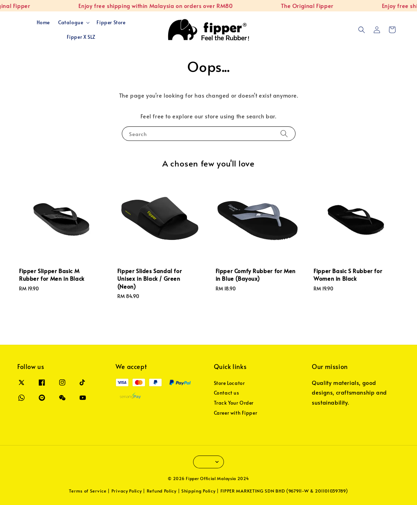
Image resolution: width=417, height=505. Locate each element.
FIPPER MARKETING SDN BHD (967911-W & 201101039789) (284, 491)
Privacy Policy (126, 491)
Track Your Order (234, 402)
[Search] (284, 133)
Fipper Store (111, 22)
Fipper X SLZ (81, 37)
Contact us (226, 392)
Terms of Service (87, 491)
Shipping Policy (198, 491)
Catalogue (70, 22)
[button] (361, 29)
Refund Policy (161, 491)
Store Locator (229, 383)
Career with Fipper (235, 412)
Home (43, 22)
